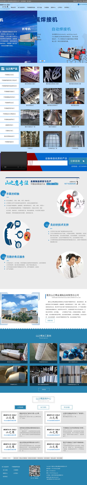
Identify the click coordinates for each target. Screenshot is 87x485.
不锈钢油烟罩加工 (9, 119)
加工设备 (39, 7)
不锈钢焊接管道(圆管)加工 (9, 86)
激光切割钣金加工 (9, 136)
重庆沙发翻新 (59, 458)
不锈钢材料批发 (31, 7)
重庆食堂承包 (40, 458)
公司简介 (60, 7)
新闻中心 (53, 7)
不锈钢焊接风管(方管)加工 (9, 80)
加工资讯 (43, 407)
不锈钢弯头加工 (9, 102)
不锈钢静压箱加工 (9, 91)
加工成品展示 (21, 7)
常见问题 (67, 407)
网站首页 (75, 1)
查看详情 (50, 320)
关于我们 (80, 1)
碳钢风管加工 (9, 125)
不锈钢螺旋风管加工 (9, 97)
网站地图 (85, 1)
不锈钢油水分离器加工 (9, 114)
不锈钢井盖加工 (9, 142)
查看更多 (44, 389)
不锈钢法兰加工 (9, 74)
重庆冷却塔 (16, 458)
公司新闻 (20, 407)
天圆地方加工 (9, 130)
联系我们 (67, 7)
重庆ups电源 (53, 458)
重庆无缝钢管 (47, 458)
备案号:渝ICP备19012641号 (52, 477)
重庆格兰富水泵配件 (32, 458)
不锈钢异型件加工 (9, 108)
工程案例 (46, 7)
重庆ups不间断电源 (23, 458)
